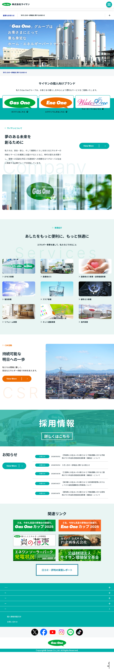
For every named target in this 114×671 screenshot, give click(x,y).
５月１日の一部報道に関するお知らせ (37, 15)
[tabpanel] (57, 41)
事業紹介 (58, 601)
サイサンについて (58, 593)
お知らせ (58, 626)
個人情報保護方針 (14, 635)
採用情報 (58, 618)
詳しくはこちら (57, 439)
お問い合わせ (12, 641)
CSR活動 (58, 609)
